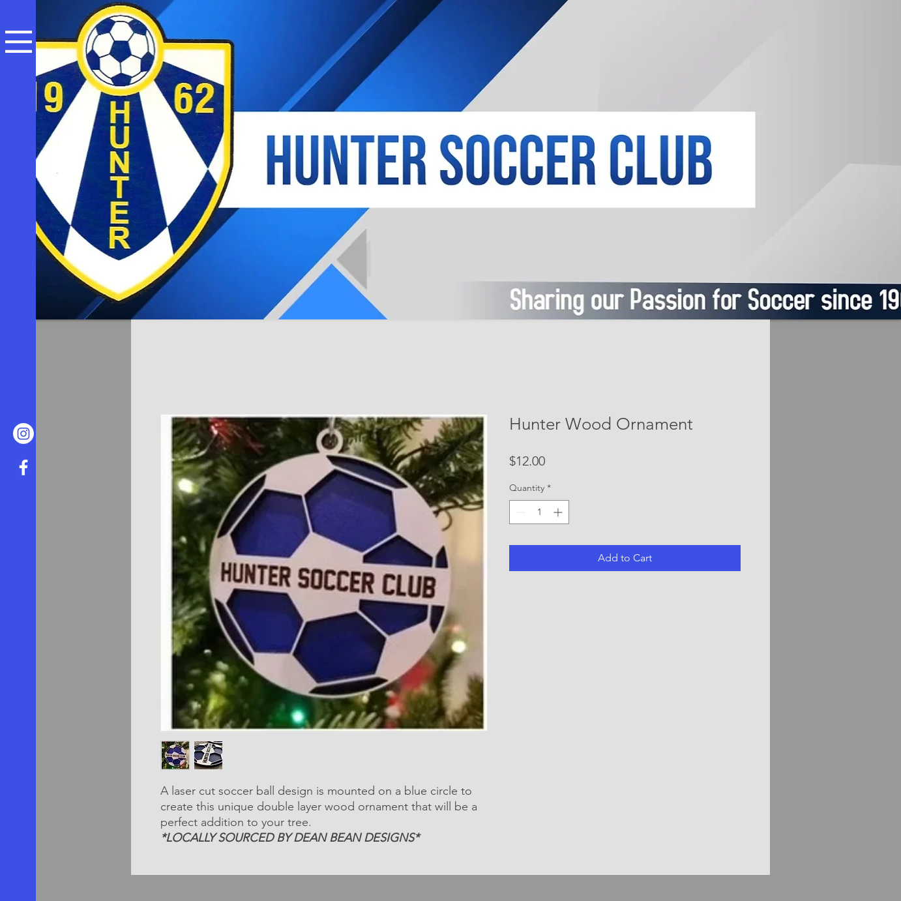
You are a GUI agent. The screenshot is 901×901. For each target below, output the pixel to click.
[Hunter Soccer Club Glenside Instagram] (23, 433)
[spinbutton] (539, 512)
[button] (18, 42)
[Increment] (559, 512)
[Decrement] (519, 512)
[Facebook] (23, 467)
